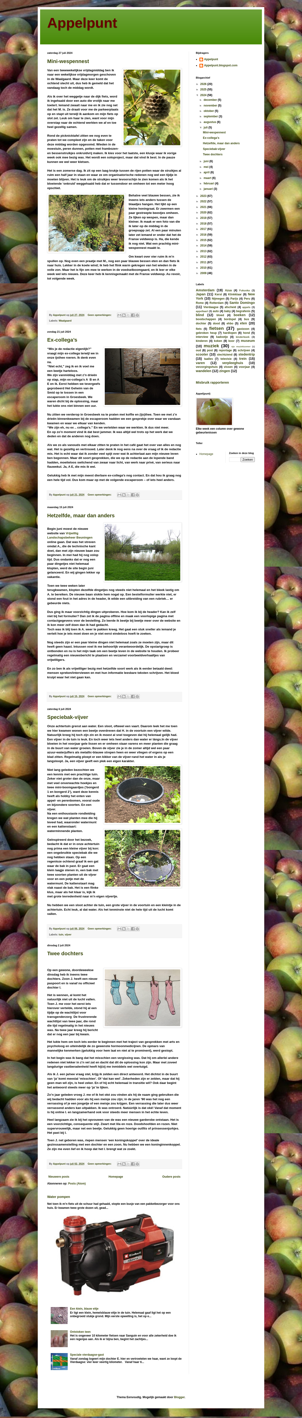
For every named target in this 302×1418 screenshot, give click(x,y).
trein (243, 359)
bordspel (230, 319)
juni (207, 161)
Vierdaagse (210, 307)
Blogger (179, 1397)
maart (208, 178)
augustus (210, 122)
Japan (201, 294)
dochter (201, 323)
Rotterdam (217, 303)
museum (248, 341)
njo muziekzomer (241, 346)
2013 (203, 251)
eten (243, 323)
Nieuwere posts (58, 1176)
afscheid (230, 307)
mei (206, 167)
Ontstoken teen (80, 1331)
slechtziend (224, 354)
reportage (225, 350)
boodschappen (206, 319)
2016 (203, 234)
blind (200, 315)
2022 (203, 201)
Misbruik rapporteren (212, 382)
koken (218, 341)
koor (231, 341)
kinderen (202, 341)
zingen (224, 371)
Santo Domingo (242, 303)
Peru (247, 298)
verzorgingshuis (207, 367)
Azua (228, 290)
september (211, 116)
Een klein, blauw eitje (84, 1308)
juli (206, 127)
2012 (203, 256)
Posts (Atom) (77, 1183)
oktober (209, 111)
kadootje (222, 337)
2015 (203, 240)
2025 (203, 89)
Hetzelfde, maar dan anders (81, 515)
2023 (203, 196)
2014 (203, 245)
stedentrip (246, 354)
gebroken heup (206, 333)
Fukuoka (244, 290)
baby (227, 311)
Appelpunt (82, 23)
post (210, 350)
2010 (203, 267)
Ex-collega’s (62, 340)
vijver (68, 934)
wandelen (203, 371)
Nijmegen (218, 298)
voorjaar (244, 367)
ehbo (229, 323)
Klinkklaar (235, 294)
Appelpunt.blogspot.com (220, 65)
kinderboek (243, 336)
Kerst (218, 294)
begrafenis (243, 311)
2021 (203, 207)
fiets (199, 329)
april (207, 172)
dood (216, 323)
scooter (202, 354)
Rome (200, 303)
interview (202, 337)
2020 (203, 212)
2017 (203, 229)
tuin (61, 934)
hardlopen (230, 333)
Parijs (234, 298)
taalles (208, 359)
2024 (203, 95)
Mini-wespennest (68, 61)
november (211, 105)
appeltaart (202, 311)
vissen (228, 367)
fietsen (216, 328)
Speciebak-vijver (67, 717)
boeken (239, 315)
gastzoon (243, 329)
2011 (203, 262)
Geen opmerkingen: (100, 315)
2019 (203, 218)
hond (246, 333)
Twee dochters (65, 953)
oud (198, 350)
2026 (203, 84)
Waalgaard (65, 320)
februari (209, 183)
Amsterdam (205, 290)
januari (209, 189)
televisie (225, 359)
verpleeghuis (232, 363)
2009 (203, 273)
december (211, 100)
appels (246, 307)
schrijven (244, 350)
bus (246, 319)
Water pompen (58, 1197)
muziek (211, 345)
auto (216, 311)
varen (200, 363)
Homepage (116, 1176)
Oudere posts (171, 1176)
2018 (203, 223)
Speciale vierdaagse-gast (87, 1354)
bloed (220, 315)
